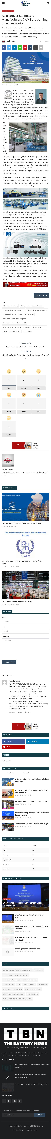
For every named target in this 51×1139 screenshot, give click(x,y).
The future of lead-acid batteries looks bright (31, 824)
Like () (28, 712)
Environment (43, 985)
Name (4, 617)
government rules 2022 (33, 989)
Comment (6, 636)
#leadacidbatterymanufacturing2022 (14, 323)
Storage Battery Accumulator (12, 989)
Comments (7, 612)
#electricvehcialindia (30, 980)
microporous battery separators (13, 994)
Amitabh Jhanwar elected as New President (17, 970)
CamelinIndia (28, 331)
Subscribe (40, 1115)
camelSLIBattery (15, 331)
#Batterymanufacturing (10, 306)
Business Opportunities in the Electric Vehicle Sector (25, 347)
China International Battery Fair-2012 (17, 602)
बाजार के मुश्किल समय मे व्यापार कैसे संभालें (27, 949)
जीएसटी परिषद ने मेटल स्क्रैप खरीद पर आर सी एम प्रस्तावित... (29, 916)
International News (8, 11)
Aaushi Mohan (8, 41)
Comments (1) (7, 675)
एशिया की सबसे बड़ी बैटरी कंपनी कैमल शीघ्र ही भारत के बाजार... (23, 523)
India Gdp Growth (29, 985)
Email (4, 627)
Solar (18, 985)
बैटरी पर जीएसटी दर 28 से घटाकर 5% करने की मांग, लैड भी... (31, 1085)
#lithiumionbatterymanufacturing (13, 310)
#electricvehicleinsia (9, 314)
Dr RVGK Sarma (32, 994)
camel (5, 331)
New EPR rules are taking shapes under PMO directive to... (31, 939)
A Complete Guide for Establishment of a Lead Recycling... (32, 780)
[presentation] (16, 655)
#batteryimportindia (39, 327)
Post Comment (9, 662)
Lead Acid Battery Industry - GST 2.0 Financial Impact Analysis (32, 814)
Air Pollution (39, 970)
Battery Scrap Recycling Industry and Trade (17, 999)
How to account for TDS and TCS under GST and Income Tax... (31, 791)
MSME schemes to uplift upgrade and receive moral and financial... (30, 1076)
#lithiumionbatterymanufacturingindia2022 (16, 327)
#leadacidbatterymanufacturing (37, 310)
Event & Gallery (32, 1130)
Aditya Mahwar (20, 942)
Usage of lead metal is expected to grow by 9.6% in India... (23, 562)
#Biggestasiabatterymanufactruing (32, 306)
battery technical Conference (18, 975)
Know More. (41, 295)
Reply (20, 712)
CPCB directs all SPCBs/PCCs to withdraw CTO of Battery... (32, 928)
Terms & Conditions (18, 1130)
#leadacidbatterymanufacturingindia (14, 319)
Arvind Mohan (6, 567)
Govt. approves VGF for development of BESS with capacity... (32, 1066)
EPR (4, 975)
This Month (25, 773)
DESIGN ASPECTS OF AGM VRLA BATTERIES (31, 801)
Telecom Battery (8, 985)
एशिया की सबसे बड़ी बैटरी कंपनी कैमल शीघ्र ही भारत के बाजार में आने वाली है (25, 356)
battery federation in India (11, 980)
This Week (9, 773)
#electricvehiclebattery (26, 314)
